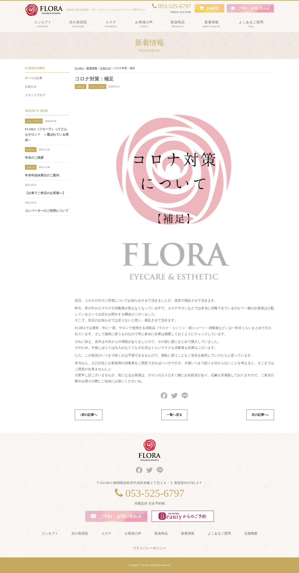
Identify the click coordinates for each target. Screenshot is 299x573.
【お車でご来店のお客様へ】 (45, 193)
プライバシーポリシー (149, 548)
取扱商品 (161, 533)
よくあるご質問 (219, 533)
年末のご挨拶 (34, 157)
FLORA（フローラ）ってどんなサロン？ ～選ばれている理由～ (47, 134)
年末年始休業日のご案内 (42, 175)
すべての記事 (33, 78)
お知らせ (31, 86)
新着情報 (187, 533)
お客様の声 (133, 533)
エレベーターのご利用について (47, 210)
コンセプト (50, 533)
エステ (106, 533)
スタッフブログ (35, 95)
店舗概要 (250, 533)
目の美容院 (79, 533)
